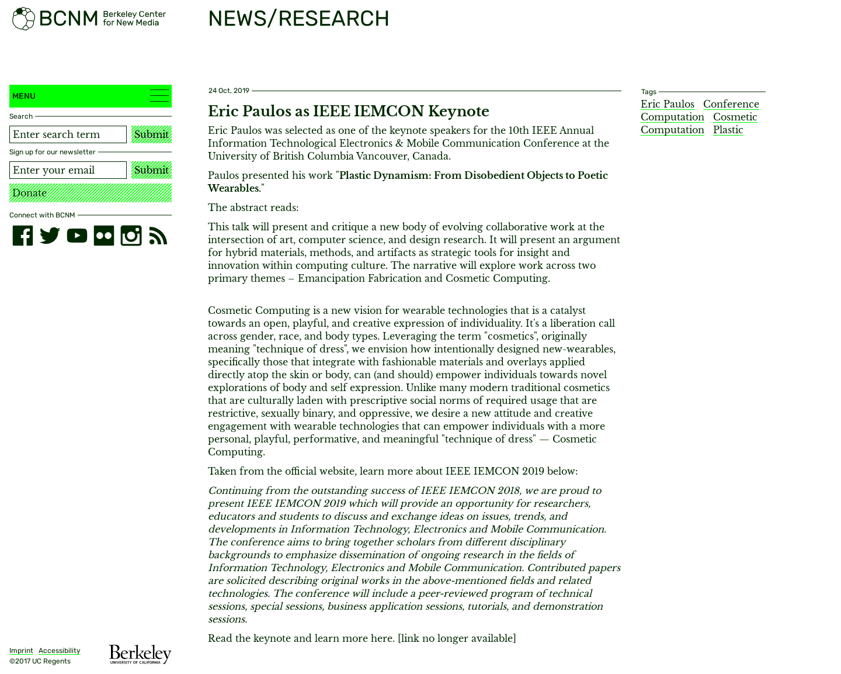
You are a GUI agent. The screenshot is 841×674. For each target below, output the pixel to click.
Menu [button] (90, 95)
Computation (672, 117)
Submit (151, 134)
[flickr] (104, 235)
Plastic (728, 130)
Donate (29, 193)
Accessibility (60, 651)
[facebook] (22, 235)
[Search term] (68, 134)
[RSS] (158, 235)
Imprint (21, 651)
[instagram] (130, 235)
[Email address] (68, 170)
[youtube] (77, 235)
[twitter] (49, 235)
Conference (731, 104)
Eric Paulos (667, 104)
